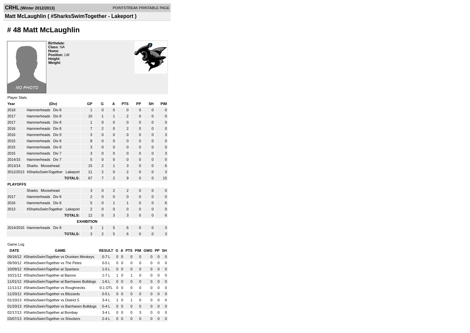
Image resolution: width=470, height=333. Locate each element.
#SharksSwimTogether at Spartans (51, 269)
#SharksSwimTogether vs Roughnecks (54, 288)
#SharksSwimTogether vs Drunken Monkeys (59, 257)
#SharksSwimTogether (45, 172)
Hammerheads (39, 110)
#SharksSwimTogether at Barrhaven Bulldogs (60, 281)
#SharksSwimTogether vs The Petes (53, 263)
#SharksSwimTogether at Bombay (51, 312)
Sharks (33, 166)
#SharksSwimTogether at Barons (50, 275)
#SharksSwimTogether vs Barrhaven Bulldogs (60, 306)
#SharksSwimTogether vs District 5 (51, 300)
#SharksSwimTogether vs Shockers (52, 319)
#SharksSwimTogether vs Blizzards (52, 294)
